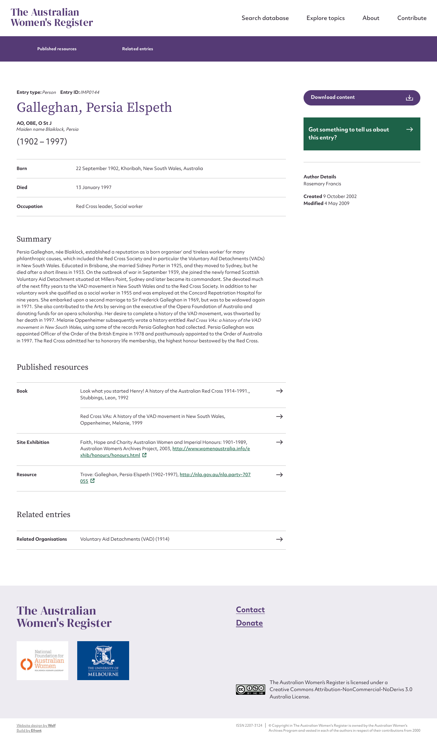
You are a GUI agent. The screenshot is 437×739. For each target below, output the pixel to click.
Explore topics (326, 18)
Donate (249, 623)
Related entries (137, 49)
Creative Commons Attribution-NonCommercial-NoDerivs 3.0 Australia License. (341, 693)
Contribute (412, 18)
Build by (29, 730)
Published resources (57, 49)
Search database (265, 18)
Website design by (36, 725)
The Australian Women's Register (52, 17)
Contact (250, 610)
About (370, 18)
